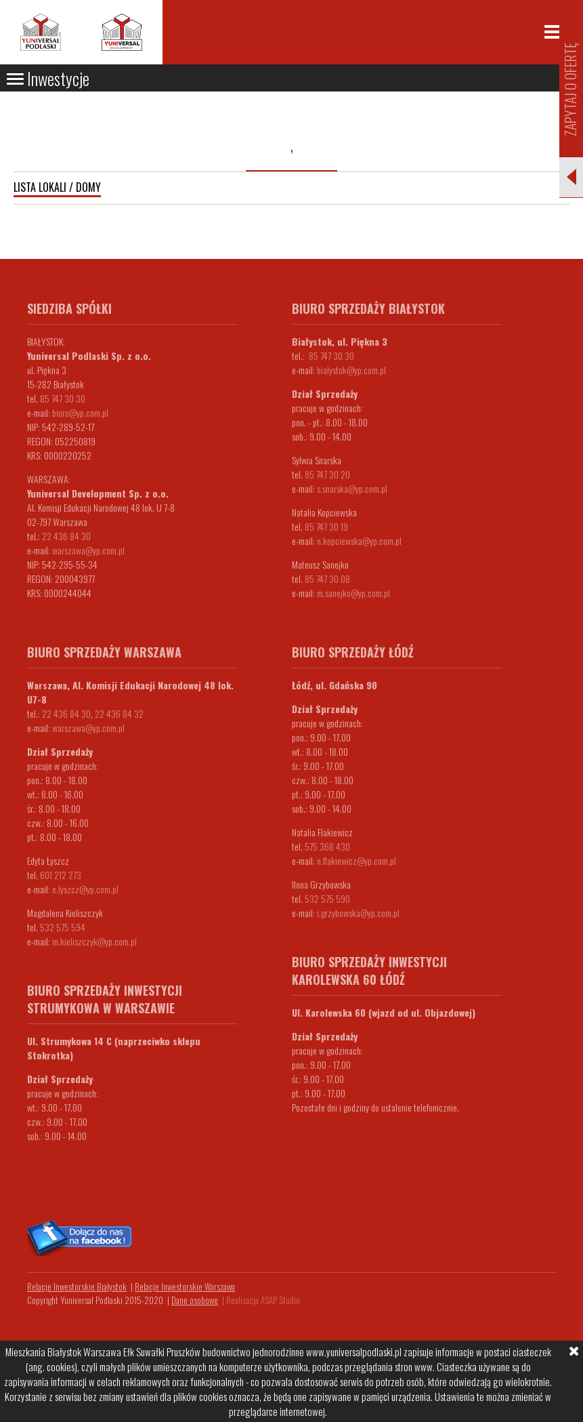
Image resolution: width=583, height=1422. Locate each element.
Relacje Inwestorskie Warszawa (185, 1286)
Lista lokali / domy (57, 187)
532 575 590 (327, 898)
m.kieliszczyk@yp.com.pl (94, 941)
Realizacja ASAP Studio (263, 1300)
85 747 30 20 (327, 474)
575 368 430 (327, 846)
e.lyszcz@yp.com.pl (85, 889)
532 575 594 (62, 927)
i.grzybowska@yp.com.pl (358, 913)
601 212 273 (60, 875)
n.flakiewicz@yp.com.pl (356, 860)
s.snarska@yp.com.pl (352, 488)
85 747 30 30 (62, 398)
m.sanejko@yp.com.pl (353, 593)
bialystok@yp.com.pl (351, 370)
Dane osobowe (194, 1300)
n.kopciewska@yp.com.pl (359, 540)
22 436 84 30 (66, 536)
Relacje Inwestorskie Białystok (77, 1286)
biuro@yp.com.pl (80, 412)
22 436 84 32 (119, 713)
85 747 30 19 (326, 526)
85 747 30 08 (327, 578)
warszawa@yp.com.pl (88, 550)
